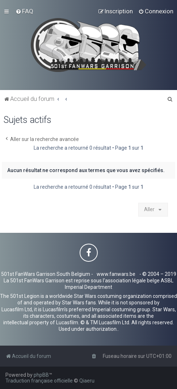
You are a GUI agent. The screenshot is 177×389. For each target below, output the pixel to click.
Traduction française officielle (39, 381)
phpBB (41, 375)
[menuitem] (24, 11)
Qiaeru (86, 381)
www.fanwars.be (116, 274)
